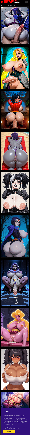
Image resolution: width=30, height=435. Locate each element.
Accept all (8, 431)
